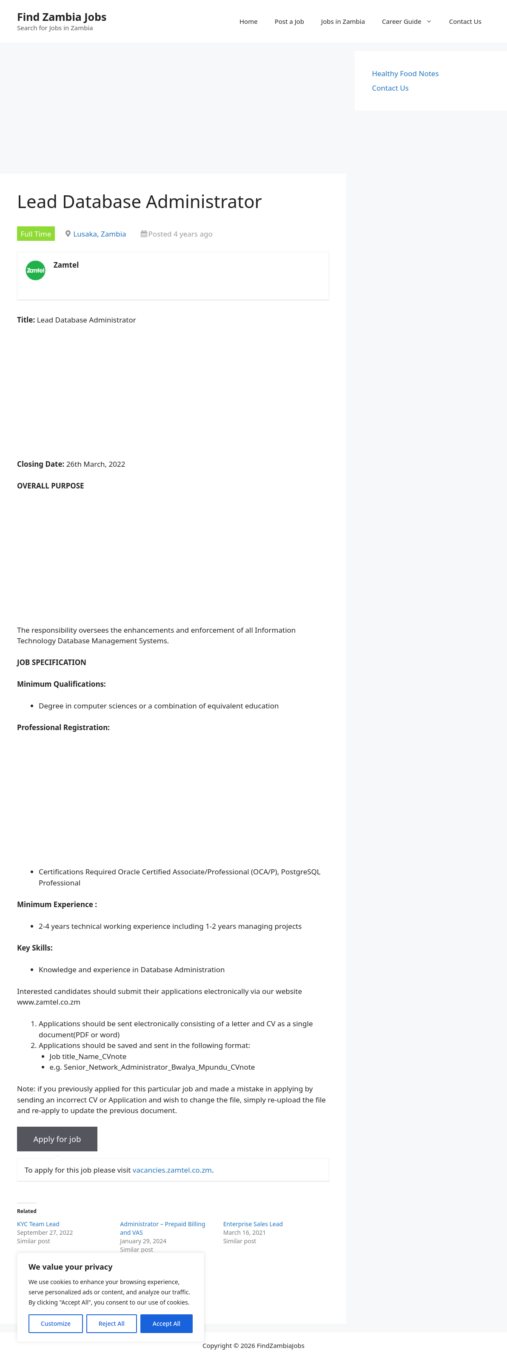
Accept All (166, 1323)
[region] (110, 1297)
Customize (56, 1323)
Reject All (112, 1323)
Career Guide (411, 21)
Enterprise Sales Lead (253, 1224)
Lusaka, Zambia (99, 234)
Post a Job (289, 21)
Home (248, 21)
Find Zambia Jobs (62, 16)
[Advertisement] (173, 110)
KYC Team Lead (38, 1224)
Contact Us (465, 21)
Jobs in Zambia (343, 21)
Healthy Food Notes (405, 73)
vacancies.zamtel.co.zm (172, 1170)
